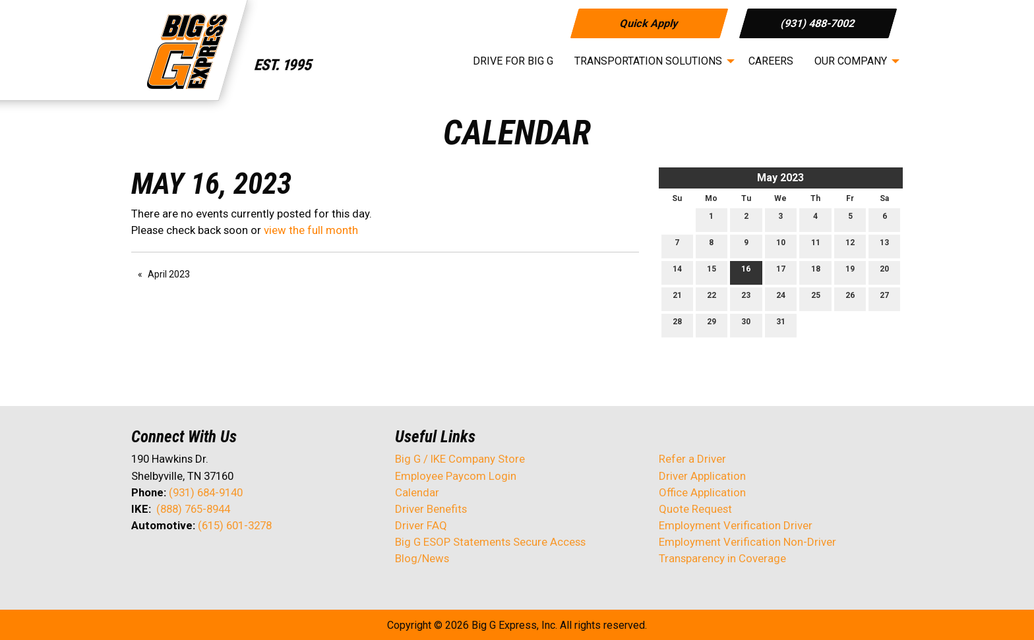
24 (780, 298)
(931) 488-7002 (818, 22)
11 (815, 245)
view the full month (311, 230)
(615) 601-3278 (235, 525)
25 (815, 298)
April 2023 (169, 274)
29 (711, 324)
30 (745, 324)
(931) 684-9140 (206, 492)
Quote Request (695, 508)
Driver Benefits (432, 508)
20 (884, 271)
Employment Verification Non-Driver (747, 541)
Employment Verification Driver (735, 525)
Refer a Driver (692, 458)
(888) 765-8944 (193, 508)
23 (745, 298)
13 (884, 245)
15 (711, 271)
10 (780, 245)
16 (745, 271)
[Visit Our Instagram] (226, 560)
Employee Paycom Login (455, 475)
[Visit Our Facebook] (141, 560)
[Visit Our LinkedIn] (184, 560)
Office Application (703, 492)
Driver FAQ (421, 525)
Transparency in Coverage (722, 558)
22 (711, 298)
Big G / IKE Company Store (460, 458)
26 (850, 298)
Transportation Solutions (648, 61)
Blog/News (422, 558)
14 (677, 271)
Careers (770, 61)
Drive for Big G (513, 61)
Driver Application (702, 475)
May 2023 (780, 177)
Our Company (850, 61)
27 (884, 298)
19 (850, 271)
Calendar (417, 492)
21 (677, 298)
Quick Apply (648, 22)
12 (850, 245)
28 (677, 324)
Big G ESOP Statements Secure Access (490, 541)
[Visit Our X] (162, 560)
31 (780, 324)
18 (815, 271)
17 (780, 271)
